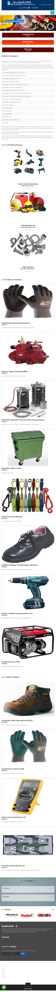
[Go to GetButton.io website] (3, 990)
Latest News (6, 888)
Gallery (3, 975)
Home (3, 968)
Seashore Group (28, 988)
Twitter (27, 7)
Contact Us (4, 977)
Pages (3, 970)
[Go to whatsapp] (4, 987)
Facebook (21, 7)
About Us (4, 972)
